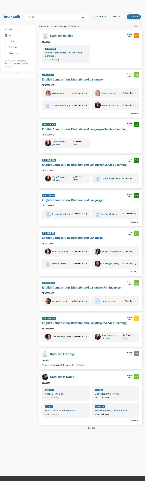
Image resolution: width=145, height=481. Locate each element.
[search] (53, 17)
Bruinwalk (12, 17)
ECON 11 (98, 390)
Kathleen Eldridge (62, 354)
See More (135, 113)
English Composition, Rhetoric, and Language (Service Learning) (84, 129)
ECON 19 (49, 407)
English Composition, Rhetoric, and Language (63, 54)
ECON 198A (99, 407)
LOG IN (116, 17)
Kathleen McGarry (62, 377)
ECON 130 (49, 390)
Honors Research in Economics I (112, 410)
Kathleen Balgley (61, 36)
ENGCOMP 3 (50, 49)
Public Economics (54, 393)
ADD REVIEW (100, 17)
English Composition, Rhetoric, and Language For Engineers (82, 287)
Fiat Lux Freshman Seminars (60, 410)
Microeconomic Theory (107, 393)
